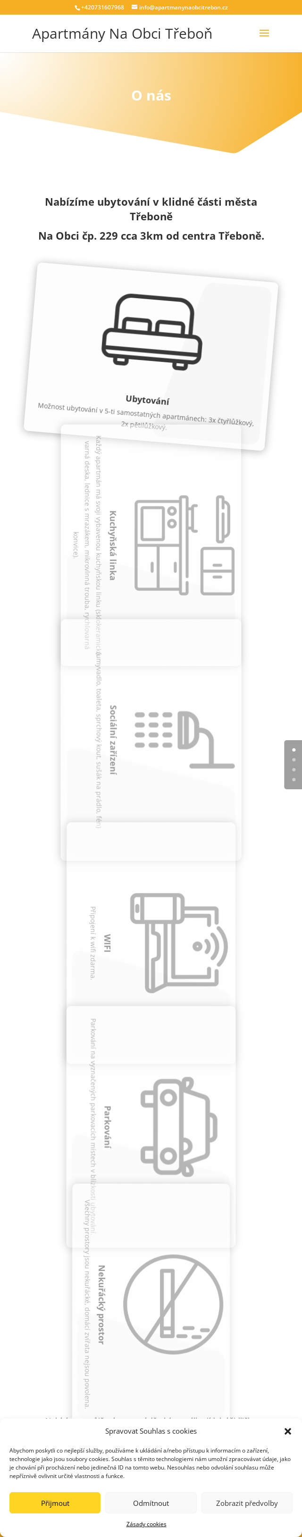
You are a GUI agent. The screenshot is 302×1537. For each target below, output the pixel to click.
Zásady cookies (146, 1524)
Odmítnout (151, 1503)
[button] (288, 1431)
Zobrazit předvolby (247, 1503)
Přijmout (55, 1503)
